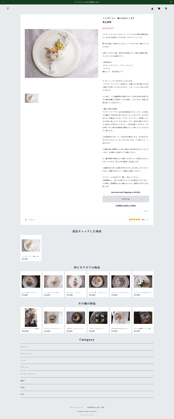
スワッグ (23, 347)
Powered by (87, 415)
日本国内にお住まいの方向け (126, 206)
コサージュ (24, 367)
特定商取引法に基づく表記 (95, 407)
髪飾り (22, 381)
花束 (22, 394)
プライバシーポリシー (77, 407)
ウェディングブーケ (27, 374)
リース (22, 360)
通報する (146, 211)
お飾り (22, 388)
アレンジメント (26, 354)
